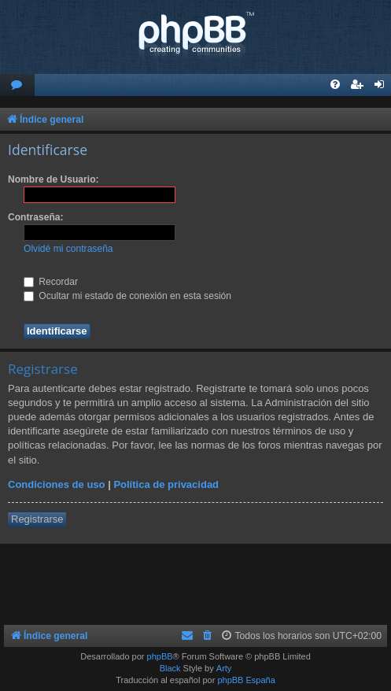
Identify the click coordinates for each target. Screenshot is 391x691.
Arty (224, 668)
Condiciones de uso (56, 484)
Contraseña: (36, 217)
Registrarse (37, 519)
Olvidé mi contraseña (68, 248)
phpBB (160, 656)
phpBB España (246, 680)
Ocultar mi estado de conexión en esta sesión (127, 295)
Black (170, 668)
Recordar (51, 281)
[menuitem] (17, 85)
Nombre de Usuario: (53, 179)
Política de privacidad (166, 484)
